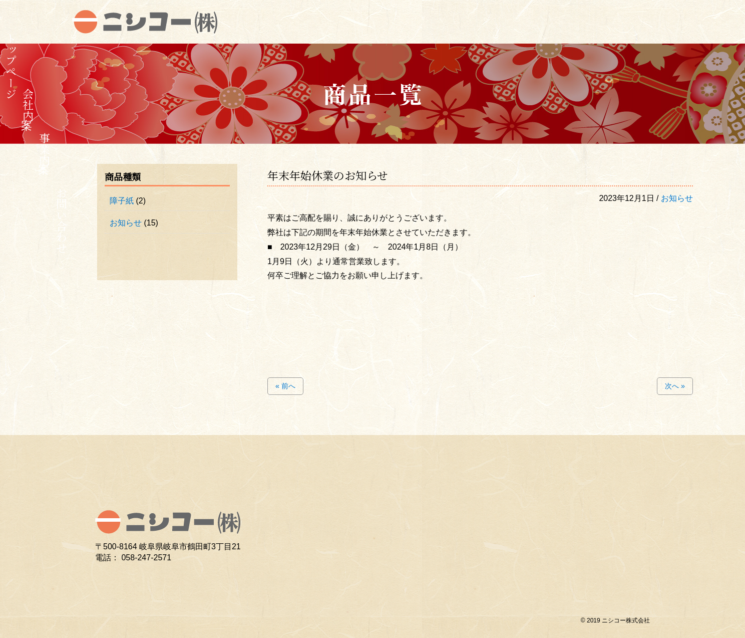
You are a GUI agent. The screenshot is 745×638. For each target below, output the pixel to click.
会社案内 (28, 104)
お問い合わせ (61, 220)
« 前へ (285, 386)
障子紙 (122, 200)
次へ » (675, 386)
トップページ (11, 66)
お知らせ (677, 198)
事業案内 (45, 148)
